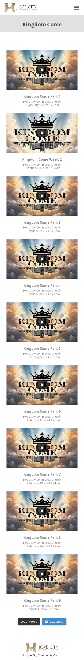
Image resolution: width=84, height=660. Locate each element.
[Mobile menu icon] (77, 8)
